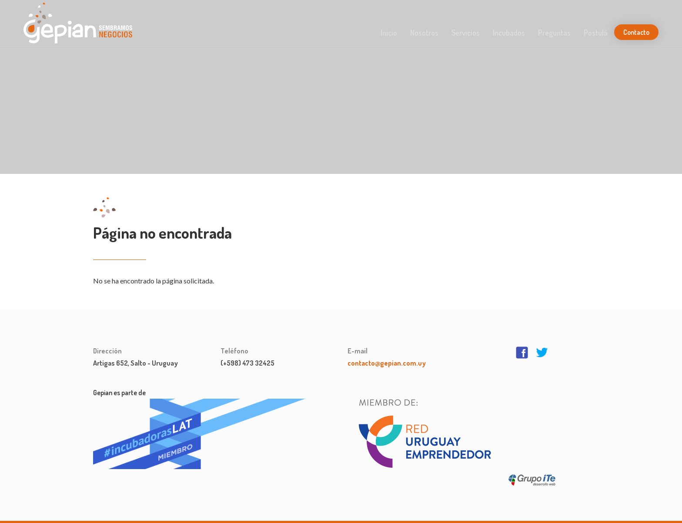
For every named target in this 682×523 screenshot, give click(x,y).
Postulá (596, 32)
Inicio (389, 32)
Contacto (636, 32)
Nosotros (424, 32)
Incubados (509, 32)
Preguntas (554, 32)
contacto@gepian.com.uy (387, 363)
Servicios (465, 32)
